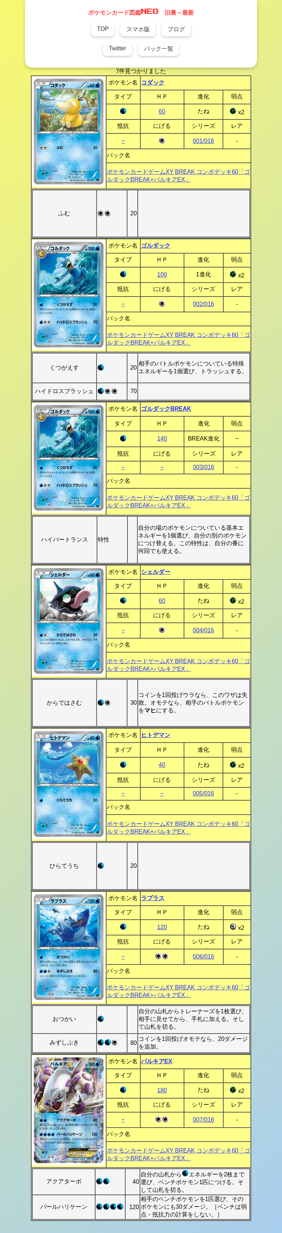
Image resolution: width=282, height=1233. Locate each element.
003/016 (203, 467)
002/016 (203, 304)
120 (162, 927)
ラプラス (152, 898)
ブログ (176, 29)
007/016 (203, 1120)
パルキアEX (156, 1061)
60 (162, 111)
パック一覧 (158, 49)
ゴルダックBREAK (166, 409)
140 (162, 438)
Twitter (117, 48)
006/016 (203, 956)
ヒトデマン (155, 735)
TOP (103, 29)
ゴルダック (155, 245)
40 (162, 765)
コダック (152, 82)
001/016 (203, 141)
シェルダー (155, 572)
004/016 (203, 630)
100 (162, 275)
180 (162, 1090)
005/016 (203, 793)
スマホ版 (138, 29)
